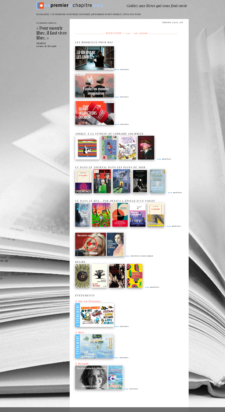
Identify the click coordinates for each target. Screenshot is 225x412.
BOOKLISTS (42, 14)
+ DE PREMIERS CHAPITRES (63, 14)
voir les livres (122, 69)
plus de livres (164, 159)
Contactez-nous (131, 14)
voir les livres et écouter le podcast (139, 256)
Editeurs (84, 14)
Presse (116, 14)
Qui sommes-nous (101, 14)
